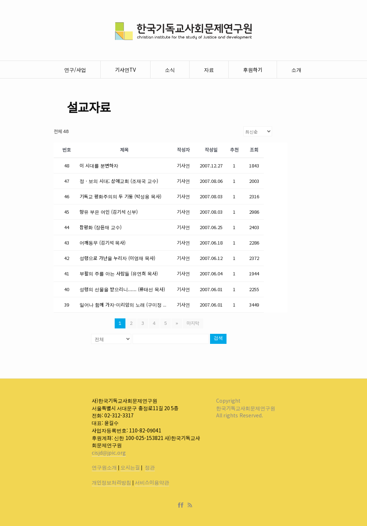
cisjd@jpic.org (109, 452)
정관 (150, 467)
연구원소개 (104, 467)
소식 (170, 69)
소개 (296, 69)
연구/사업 (75, 69)
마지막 (193, 323)
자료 (209, 69)
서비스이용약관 (152, 482)
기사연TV (125, 69)
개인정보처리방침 (111, 482)
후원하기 (252, 69)
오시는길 (130, 467)
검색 (218, 338)
